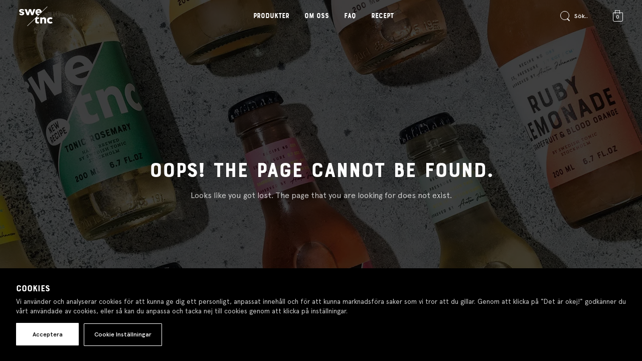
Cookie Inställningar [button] (122, 334)
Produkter (271, 16)
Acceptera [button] (48, 334)
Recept (382, 16)
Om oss (316, 16)
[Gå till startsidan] (35, 17)
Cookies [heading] (33, 288)
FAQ (350, 16)
